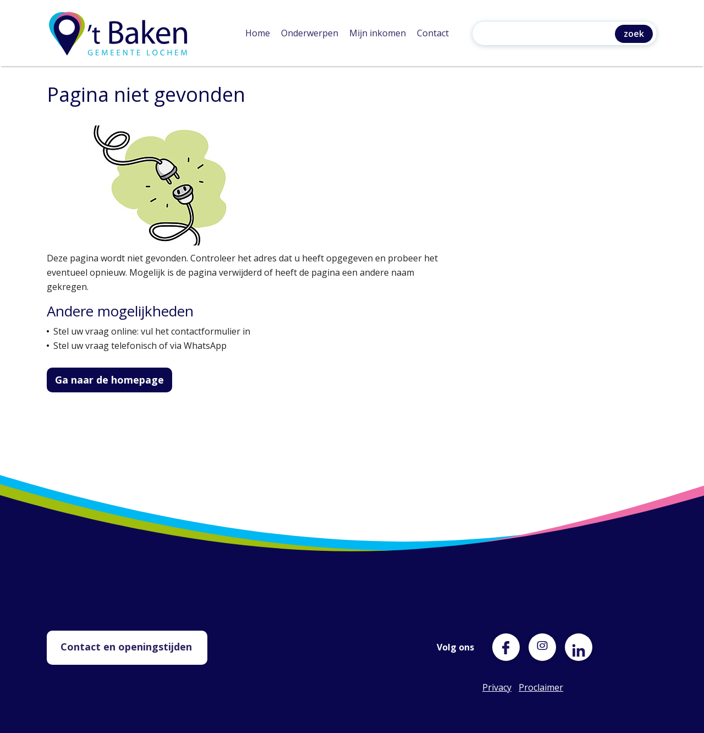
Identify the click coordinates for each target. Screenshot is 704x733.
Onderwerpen (309, 33)
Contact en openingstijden (126, 646)
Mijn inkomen (377, 33)
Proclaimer (532, 687)
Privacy (496, 687)
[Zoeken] (546, 34)
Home (257, 33)
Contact (433, 33)
